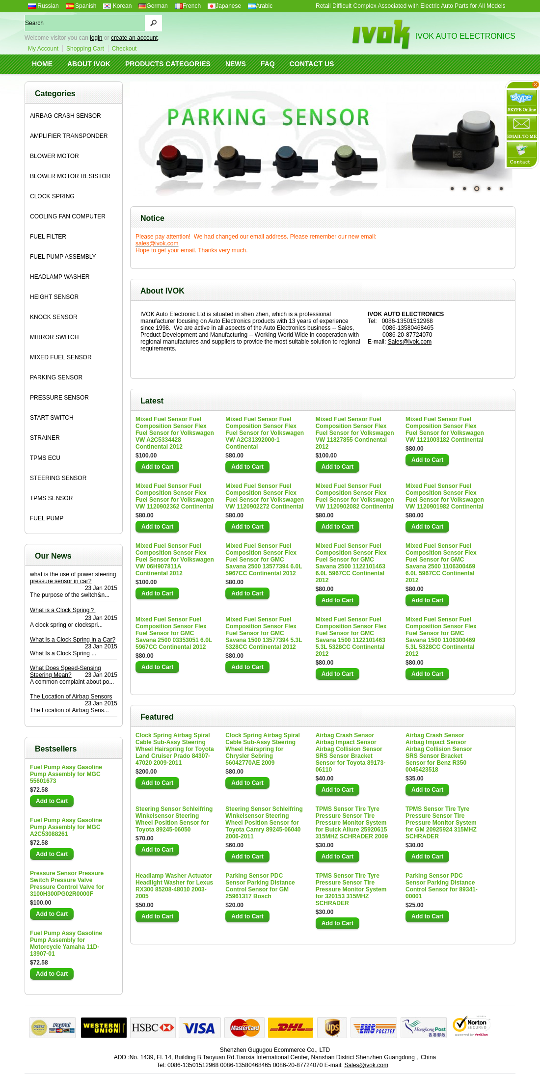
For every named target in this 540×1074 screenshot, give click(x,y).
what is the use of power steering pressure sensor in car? (73, 578)
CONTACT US (312, 64)
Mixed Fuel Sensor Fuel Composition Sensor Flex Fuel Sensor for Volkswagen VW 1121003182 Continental (444, 429)
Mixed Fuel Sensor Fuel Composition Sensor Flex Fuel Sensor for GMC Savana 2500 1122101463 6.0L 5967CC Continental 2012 (351, 563)
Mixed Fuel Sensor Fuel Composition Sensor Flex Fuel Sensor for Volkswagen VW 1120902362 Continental (174, 496)
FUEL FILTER (48, 236)
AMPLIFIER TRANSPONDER (69, 136)
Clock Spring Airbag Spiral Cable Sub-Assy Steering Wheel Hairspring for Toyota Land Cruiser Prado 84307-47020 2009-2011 (174, 749)
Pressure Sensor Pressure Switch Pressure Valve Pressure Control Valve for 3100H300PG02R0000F (67, 883)
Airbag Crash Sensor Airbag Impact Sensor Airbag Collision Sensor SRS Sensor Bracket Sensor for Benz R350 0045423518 (438, 752)
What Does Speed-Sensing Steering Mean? (65, 671)
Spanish (81, 5)
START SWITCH (52, 417)
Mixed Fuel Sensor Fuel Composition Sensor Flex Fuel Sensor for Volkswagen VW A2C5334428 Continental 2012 (174, 433)
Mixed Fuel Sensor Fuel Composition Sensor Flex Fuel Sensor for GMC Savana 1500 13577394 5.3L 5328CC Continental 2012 (263, 633)
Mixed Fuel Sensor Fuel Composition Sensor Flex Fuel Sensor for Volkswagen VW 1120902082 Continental (355, 496)
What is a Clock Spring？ (62, 610)
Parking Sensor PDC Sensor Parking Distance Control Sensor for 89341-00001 (441, 886)
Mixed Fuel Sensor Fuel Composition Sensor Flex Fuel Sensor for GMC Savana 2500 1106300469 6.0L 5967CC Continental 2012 (441, 563)
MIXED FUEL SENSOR (61, 357)
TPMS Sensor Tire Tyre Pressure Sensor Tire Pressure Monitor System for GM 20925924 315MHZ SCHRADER (441, 823)
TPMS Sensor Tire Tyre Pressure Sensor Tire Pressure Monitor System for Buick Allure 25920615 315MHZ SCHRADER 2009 (352, 823)
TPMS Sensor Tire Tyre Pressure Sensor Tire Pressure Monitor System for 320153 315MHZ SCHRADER (351, 889)
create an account (134, 37)
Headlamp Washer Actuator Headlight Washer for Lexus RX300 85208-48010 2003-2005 (174, 886)
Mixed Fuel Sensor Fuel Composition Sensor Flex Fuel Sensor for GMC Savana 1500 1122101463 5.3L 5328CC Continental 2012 (351, 636)
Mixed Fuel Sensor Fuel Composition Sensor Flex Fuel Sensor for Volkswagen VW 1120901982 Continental (444, 496)
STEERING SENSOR (58, 478)
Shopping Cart (85, 48)
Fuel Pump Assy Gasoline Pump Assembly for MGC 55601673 (66, 774)
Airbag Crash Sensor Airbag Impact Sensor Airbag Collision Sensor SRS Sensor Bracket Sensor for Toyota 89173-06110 (351, 752)
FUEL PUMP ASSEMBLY (63, 256)
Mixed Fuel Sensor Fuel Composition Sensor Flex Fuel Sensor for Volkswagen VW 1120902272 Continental (264, 496)
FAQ (268, 64)
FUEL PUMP (46, 518)
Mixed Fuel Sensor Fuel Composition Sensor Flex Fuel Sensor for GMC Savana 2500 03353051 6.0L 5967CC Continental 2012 (173, 633)
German (152, 5)
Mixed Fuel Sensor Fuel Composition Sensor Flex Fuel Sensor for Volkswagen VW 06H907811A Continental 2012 (174, 559)
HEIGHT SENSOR (54, 297)
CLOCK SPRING (52, 196)
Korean (117, 5)
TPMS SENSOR (51, 498)
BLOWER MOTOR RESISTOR (70, 176)
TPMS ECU (45, 458)
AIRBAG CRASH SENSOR (65, 115)
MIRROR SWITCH (54, 337)
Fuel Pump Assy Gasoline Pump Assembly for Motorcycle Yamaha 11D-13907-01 (66, 943)
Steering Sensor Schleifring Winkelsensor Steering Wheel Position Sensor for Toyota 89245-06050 (174, 819)
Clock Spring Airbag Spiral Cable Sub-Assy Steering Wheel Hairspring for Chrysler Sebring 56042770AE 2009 (262, 749)
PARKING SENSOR (56, 377)
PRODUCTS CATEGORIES (168, 64)
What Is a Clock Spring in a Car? (72, 639)
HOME (42, 64)
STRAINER (45, 437)
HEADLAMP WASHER (59, 276)
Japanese (224, 5)
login (96, 37)
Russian (43, 5)
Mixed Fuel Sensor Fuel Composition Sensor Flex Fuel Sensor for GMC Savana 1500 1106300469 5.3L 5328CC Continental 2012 (441, 636)
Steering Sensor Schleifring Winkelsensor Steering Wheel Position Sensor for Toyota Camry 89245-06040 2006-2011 (263, 823)
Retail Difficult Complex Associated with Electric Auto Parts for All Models (411, 5)
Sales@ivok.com (410, 341)
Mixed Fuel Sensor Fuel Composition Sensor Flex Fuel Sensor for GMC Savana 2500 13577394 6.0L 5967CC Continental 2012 (263, 559)
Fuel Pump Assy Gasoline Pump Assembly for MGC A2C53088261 (66, 827)
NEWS (235, 64)
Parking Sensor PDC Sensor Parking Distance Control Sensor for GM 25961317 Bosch (260, 886)
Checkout (124, 48)
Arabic (260, 5)
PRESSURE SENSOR (59, 397)
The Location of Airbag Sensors (71, 696)
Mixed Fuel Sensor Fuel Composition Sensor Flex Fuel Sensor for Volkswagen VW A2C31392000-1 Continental (264, 433)
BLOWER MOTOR (54, 156)
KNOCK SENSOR (54, 317)
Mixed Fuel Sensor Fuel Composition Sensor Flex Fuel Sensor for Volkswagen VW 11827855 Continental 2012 (355, 433)
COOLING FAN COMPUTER (68, 216)
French (188, 5)
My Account (43, 48)
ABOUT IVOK (88, 64)
